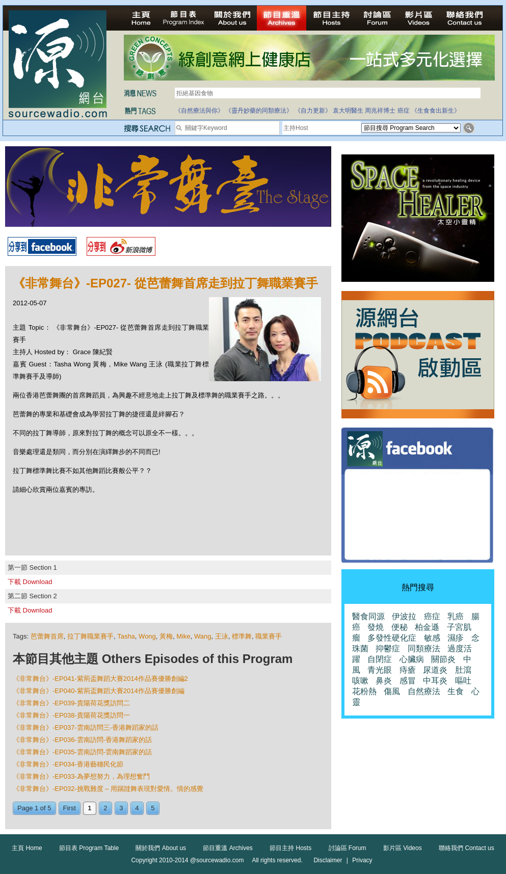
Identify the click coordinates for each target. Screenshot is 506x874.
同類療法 (424, 648)
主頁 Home (27, 848)
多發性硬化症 (391, 637)
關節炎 (443, 659)
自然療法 (424, 691)
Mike (183, 636)
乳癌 (455, 616)
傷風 (392, 691)
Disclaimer (327, 860)
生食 (455, 691)
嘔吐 (463, 680)
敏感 (432, 637)
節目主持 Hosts (290, 848)
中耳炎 (435, 680)
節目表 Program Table (89, 848)
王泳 (221, 636)
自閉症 (379, 659)
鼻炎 (384, 680)
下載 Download (30, 582)
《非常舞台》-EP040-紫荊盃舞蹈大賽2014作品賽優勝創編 (98, 691)
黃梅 (166, 636)
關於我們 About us (161, 848)
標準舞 (242, 636)
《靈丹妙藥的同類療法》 (258, 110)
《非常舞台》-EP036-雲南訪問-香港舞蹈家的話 (82, 740)
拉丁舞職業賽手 (90, 636)
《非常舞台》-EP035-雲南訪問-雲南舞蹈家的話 (82, 752)
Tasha (126, 636)
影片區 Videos (402, 848)
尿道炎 (435, 670)
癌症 (403, 110)
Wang (202, 636)
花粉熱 (364, 691)
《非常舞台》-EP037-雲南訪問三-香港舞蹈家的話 (85, 727)
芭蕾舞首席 (47, 636)
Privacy (362, 860)
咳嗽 (360, 680)
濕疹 (455, 637)
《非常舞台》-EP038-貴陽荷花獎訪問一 (71, 715)
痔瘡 (408, 670)
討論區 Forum (347, 848)
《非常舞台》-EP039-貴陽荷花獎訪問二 (71, 703)
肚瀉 (463, 670)
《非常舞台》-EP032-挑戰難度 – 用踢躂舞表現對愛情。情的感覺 (108, 788)
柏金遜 (427, 627)
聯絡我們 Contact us (466, 848)
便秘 (399, 627)
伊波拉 (404, 616)
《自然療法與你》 (199, 110)
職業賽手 (268, 636)
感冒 (408, 680)
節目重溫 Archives (227, 848)
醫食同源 (368, 616)
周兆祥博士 (380, 110)
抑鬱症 (388, 648)
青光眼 (379, 670)
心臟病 (412, 659)
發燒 (375, 627)
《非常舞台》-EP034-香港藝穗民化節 (68, 764)
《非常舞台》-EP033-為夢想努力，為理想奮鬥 (81, 776)
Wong (147, 636)
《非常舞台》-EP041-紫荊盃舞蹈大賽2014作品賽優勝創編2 (100, 678)
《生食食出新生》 (435, 110)
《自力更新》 (313, 110)
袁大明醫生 (348, 110)
